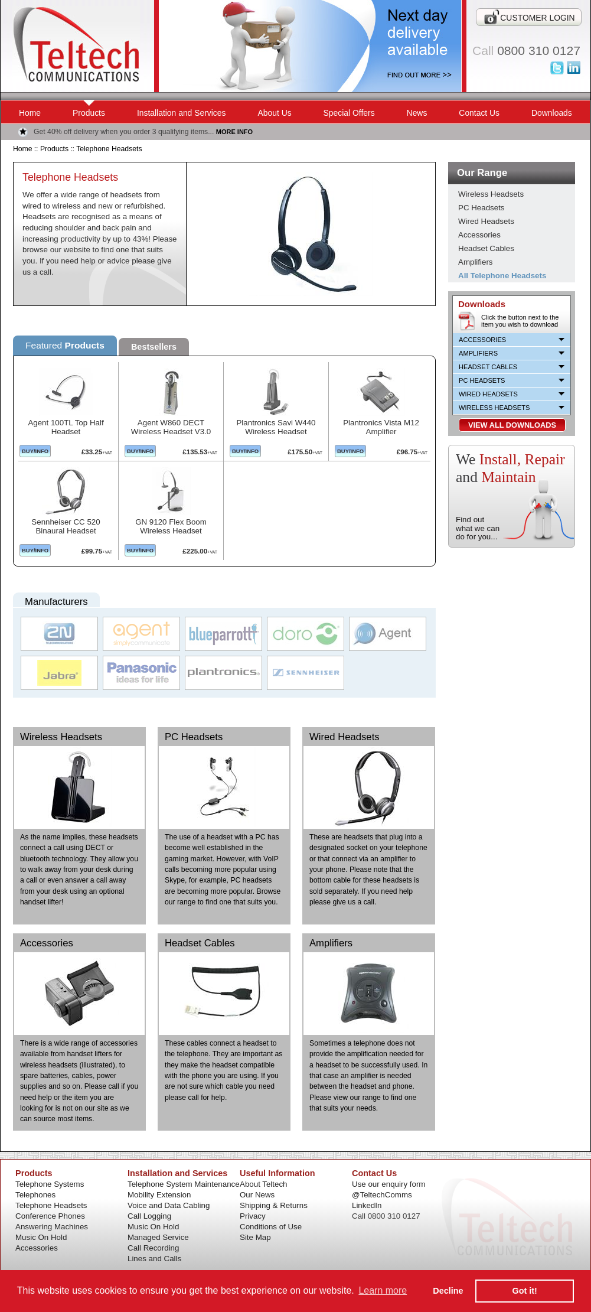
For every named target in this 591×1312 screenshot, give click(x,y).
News (417, 113)
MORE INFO (234, 131)
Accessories (46, 943)
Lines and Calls (154, 1258)
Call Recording (153, 1247)
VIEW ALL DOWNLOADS (512, 425)
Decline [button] (448, 1290)
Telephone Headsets (109, 149)
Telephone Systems (49, 1184)
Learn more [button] (382, 1290)
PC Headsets (194, 737)
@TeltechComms (382, 1194)
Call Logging (149, 1216)
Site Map (255, 1237)
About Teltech (264, 1184)
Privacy (253, 1216)
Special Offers (349, 113)
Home (30, 113)
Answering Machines (51, 1226)
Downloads (551, 113)
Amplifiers (330, 943)
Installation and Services (181, 113)
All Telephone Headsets (502, 275)
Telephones (35, 1194)
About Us (274, 113)
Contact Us (479, 113)
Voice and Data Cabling (169, 1205)
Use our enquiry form (388, 1184)
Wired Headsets (344, 737)
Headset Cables (200, 943)
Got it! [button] (524, 1290)
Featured (65, 345)
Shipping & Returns (274, 1205)
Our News (257, 1194)
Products (89, 113)
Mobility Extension (159, 1194)
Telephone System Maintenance (184, 1184)
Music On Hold (41, 1237)
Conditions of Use (271, 1226)
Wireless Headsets (61, 737)
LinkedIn (366, 1205)
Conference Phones (50, 1216)
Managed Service (158, 1237)
